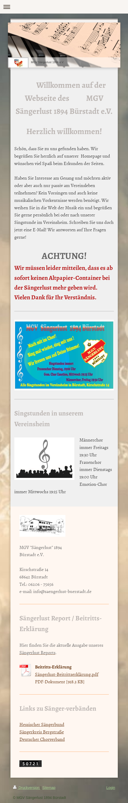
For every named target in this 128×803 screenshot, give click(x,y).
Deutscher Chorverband (42, 739)
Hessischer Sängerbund (41, 724)
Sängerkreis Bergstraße (41, 731)
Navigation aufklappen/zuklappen (64, 6)
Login (110, 788)
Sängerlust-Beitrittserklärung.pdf (66, 674)
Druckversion (26, 788)
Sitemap (48, 788)
